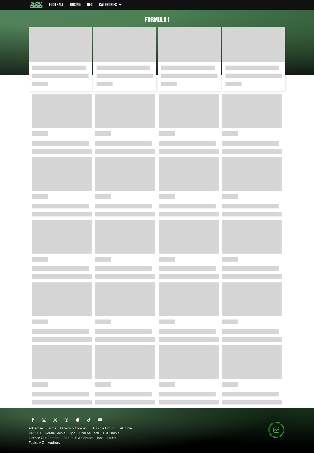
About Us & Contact (78, 438)
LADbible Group (103, 428)
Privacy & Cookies (73, 428)
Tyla (72, 433)
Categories (110, 4)
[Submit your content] (276, 437)
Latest (112, 438)
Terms (51, 428)
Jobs (100, 438)
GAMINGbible (55, 433)
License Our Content (44, 438)
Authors (54, 442)
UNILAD (35, 433)
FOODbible (111, 433)
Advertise (36, 428)
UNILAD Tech (89, 433)
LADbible (125, 428)
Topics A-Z (36, 442)
